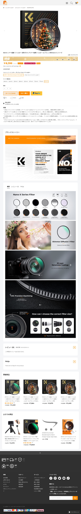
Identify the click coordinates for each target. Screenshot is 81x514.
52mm (10, 81)
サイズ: (6, 79)
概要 (8, 186)
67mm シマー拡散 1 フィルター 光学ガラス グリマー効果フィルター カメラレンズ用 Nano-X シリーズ (68, 399)
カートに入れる (10, 93)
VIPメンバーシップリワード (9, 490)
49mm (5, 81)
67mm (31, 81)
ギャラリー (6, 486)
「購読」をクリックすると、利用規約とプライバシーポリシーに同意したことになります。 (63, 492)
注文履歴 (21, 480)
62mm (26, 81)
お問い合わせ (6, 480)
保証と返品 (37, 484)
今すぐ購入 (24, 93)
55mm (15, 81)
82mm (46, 81)
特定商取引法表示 (38, 488)
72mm (36, 81)
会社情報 (5, 477)
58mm (21, 81)
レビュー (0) (15, 186)
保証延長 (21, 484)
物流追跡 (21, 486)
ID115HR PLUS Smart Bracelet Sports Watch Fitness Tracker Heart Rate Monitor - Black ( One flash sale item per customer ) (49, 435)
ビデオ (5, 484)
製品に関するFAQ (23, 482)
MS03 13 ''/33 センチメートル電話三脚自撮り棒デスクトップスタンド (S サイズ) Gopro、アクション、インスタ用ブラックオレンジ (12, 439)
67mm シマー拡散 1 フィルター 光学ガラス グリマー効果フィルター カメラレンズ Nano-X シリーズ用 (12, 399)
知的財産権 (37, 486)
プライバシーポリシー (39, 477)
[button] (10, 235)
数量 (4, 85)
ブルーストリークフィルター (32, 75)
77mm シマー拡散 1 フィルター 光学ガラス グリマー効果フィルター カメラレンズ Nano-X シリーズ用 (30, 399)
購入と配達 (37, 482)
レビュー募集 (37, 491)
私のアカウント (22, 477)
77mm (41, 81)
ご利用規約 (37, 480)
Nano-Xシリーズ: (16, 72)
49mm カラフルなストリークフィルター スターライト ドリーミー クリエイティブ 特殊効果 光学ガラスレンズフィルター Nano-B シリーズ (68, 439)
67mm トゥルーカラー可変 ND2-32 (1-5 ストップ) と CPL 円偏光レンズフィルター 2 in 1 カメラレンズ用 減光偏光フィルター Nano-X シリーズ (31, 439)
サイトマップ (6, 482)
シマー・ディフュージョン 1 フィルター (13, 75)
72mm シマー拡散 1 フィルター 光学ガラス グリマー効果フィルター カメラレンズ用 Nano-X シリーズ (49, 399)
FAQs (22, 186)
